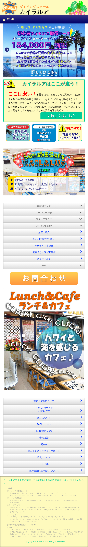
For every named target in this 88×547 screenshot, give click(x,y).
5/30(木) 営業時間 (22, 180)
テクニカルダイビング (72, 510)
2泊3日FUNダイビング (70, 500)
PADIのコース (44, 424)
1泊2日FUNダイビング (52, 500)
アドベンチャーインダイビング (47, 495)
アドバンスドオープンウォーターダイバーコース (64, 507)
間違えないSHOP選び (44, 252)
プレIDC (79, 519)
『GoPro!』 (13, 517)
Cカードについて (27, 493)
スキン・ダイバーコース (68, 495)
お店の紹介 (44, 232)
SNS (44, 265)
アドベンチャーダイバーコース (35, 507)
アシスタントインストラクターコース (51, 517)
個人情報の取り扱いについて (44, 471)
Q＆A (44, 444)
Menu (10, 19)
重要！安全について (44, 401)
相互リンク (42, 536)
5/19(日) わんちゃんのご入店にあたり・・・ (36, 184)
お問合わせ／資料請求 (16, 525)
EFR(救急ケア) (44, 431)
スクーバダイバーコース (58, 493)
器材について (44, 418)
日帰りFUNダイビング (33, 500)
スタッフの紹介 (44, 226)
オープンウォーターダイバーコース (21, 495)
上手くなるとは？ (16, 507)
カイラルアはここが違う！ (44, 239)
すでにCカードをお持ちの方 (44, 409)
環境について (44, 457)
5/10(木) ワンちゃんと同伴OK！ (29, 188)
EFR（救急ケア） (73, 534)
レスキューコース (35, 510)
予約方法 (44, 437)
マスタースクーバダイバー (53, 510)
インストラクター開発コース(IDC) (62, 519)
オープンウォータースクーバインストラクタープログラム (29, 519)
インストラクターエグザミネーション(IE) (23, 521)
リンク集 (44, 464)
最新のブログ (44, 206)
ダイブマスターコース (17, 512)
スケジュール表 (44, 212)
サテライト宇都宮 (44, 245)
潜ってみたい (14, 493)
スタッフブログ (44, 219)
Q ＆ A (12, 536)
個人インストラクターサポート (44, 451)
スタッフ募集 (44, 259)
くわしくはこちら (61, 116)
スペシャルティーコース (18, 510)
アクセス (34, 525)
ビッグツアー (14, 502)
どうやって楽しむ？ (16, 500)
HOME (9, 488)
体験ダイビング (42, 493)
